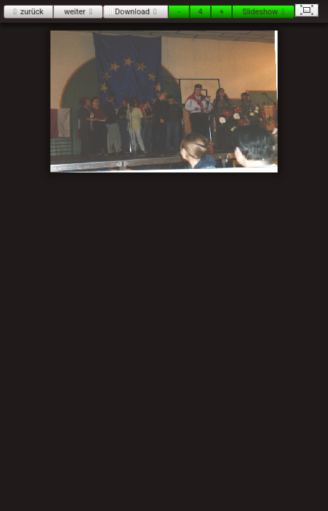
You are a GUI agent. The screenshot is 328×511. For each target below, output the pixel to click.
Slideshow (260, 11)
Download (132, 11)
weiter (74, 11)
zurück (31, 11)
